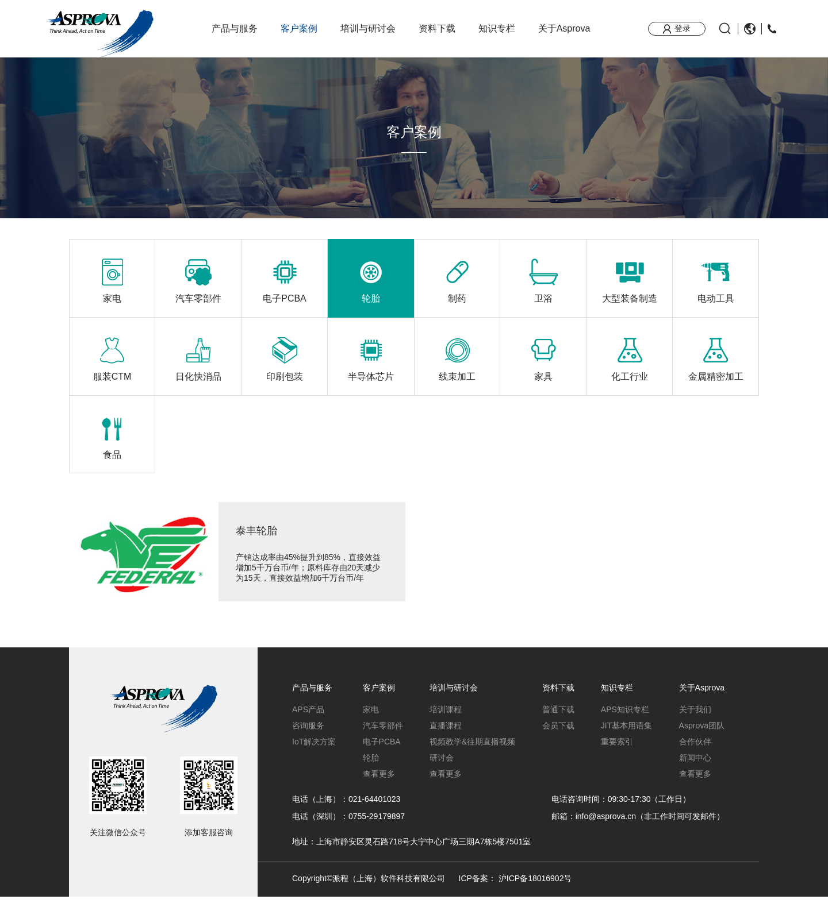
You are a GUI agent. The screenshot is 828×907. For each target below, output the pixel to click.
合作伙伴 (695, 752)
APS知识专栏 (625, 719)
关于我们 (695, 719)
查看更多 (379, 784)
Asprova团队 (701, 735)
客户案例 (299, 28)
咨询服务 (308, 735)
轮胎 (371, 768)
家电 (371, 719)
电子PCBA (382, 752)
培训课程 (446, 719)
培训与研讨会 (368, 28)
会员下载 (558, 735)
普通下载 (558, 719)
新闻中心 (695, 768)
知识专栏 (496, 28)
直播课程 (446, 735)
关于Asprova (564, 28)
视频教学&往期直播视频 (472, 752)
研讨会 (442, 768)
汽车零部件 (383, 735)
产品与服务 (235, 28)
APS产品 (308, 719)
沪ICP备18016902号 (535, 889)
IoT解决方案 (314, 752)
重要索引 (617, 752)
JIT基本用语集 (626, 735)
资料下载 (437, 28)
